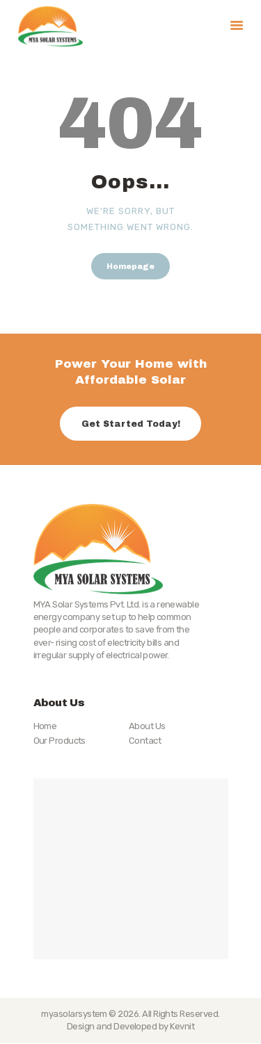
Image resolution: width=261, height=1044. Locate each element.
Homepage (130, 266)
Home (45, 726)
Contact (145, 740)
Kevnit (182, 1026)
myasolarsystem (74, 1014)
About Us (147, 726)
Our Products (59, 740)
